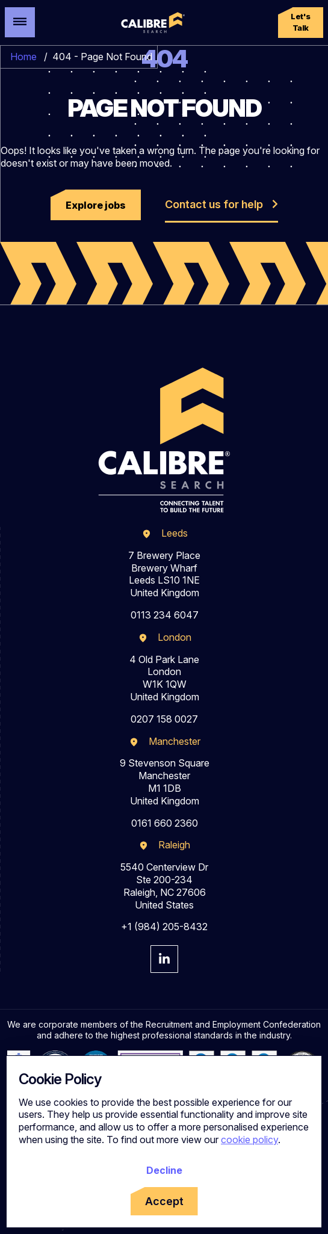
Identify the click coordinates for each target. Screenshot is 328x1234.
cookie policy (249, 1140)
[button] (300, 22)
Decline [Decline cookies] (164, 1170)
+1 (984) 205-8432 (164, 927)
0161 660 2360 (164, 823)
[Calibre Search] (152, 23)
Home (23, 57)
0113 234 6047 (165, 615)
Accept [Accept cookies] (164, 1201)
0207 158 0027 (164, 719)
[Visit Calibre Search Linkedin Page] (164, 959)
